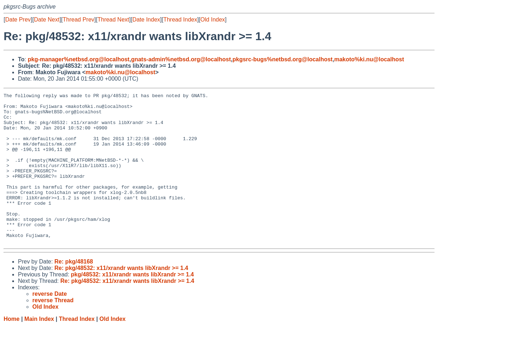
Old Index (212, 19)
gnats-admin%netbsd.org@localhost (181, 59)
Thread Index (180, 19)
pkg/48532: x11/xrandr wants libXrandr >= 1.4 (132, 305)
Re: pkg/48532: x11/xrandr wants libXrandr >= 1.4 (121, 298)
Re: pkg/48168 (73, 292)
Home (11, 349)
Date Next (46, 19)
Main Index (39, 349)
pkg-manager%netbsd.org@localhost (78, 59)
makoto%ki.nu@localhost (369, 59)
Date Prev (18, 19)
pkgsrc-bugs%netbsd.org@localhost (282, 59)
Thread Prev (78, 19)
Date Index (146, 19)
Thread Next (113, 19)
